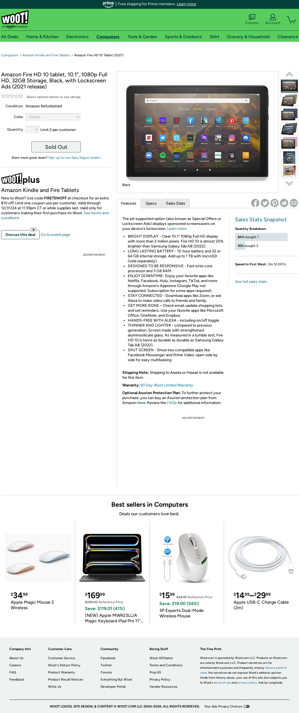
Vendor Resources (164, 687)
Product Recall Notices (65, 679)
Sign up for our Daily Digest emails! (74, 158)
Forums (252, 19)
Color (18, 117)
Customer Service (61, 658)
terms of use (222, 682)
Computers (9, 55)
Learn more (186, 4)
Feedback (16, 679)
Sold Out (56, 147)
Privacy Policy (160, 679)
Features (128, 203)
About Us (16, 658)
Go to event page (55, 234)
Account (272, 19)
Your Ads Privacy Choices (223, 706)
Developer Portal (113, 687)
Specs (151, 203)
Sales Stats (175, 203)
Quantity (15, 129)
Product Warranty (61, 672)
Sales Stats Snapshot (261, 219)
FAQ (12, 672)
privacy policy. (247, 682)
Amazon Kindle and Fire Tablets (46, 55)
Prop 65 (155, 672)
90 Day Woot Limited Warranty (166, 385)
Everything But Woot (116, 679)
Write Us (54, 687)
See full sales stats (251, 281)
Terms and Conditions (166, 665)
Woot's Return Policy (64, 665)
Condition (14, 106)
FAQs (172, 402)
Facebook (108, 658)
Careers (15, 665)
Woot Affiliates (161, 658)
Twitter (106, 665)
